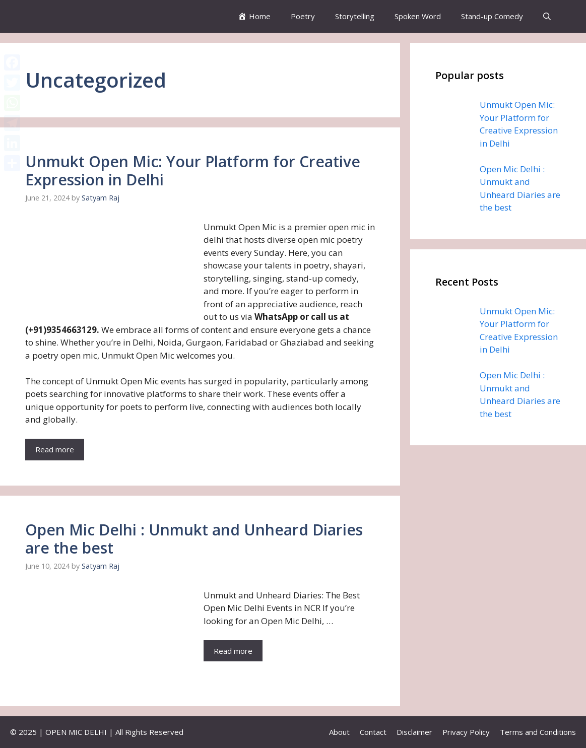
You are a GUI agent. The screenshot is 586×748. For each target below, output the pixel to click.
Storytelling (354, 16)
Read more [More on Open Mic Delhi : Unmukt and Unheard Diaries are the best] (233, 651)
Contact (373, 732)
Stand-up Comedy (492, 16)
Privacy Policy (466, 732)
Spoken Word (418, 16)
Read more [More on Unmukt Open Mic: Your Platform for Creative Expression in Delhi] (54, 449)
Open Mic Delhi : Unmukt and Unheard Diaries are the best (194, 538)
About (339, 732)
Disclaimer (414, 732)
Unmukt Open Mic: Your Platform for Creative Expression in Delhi (192, 170)
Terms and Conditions (538, 732)
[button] (547, 16)
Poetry (303, 16)
